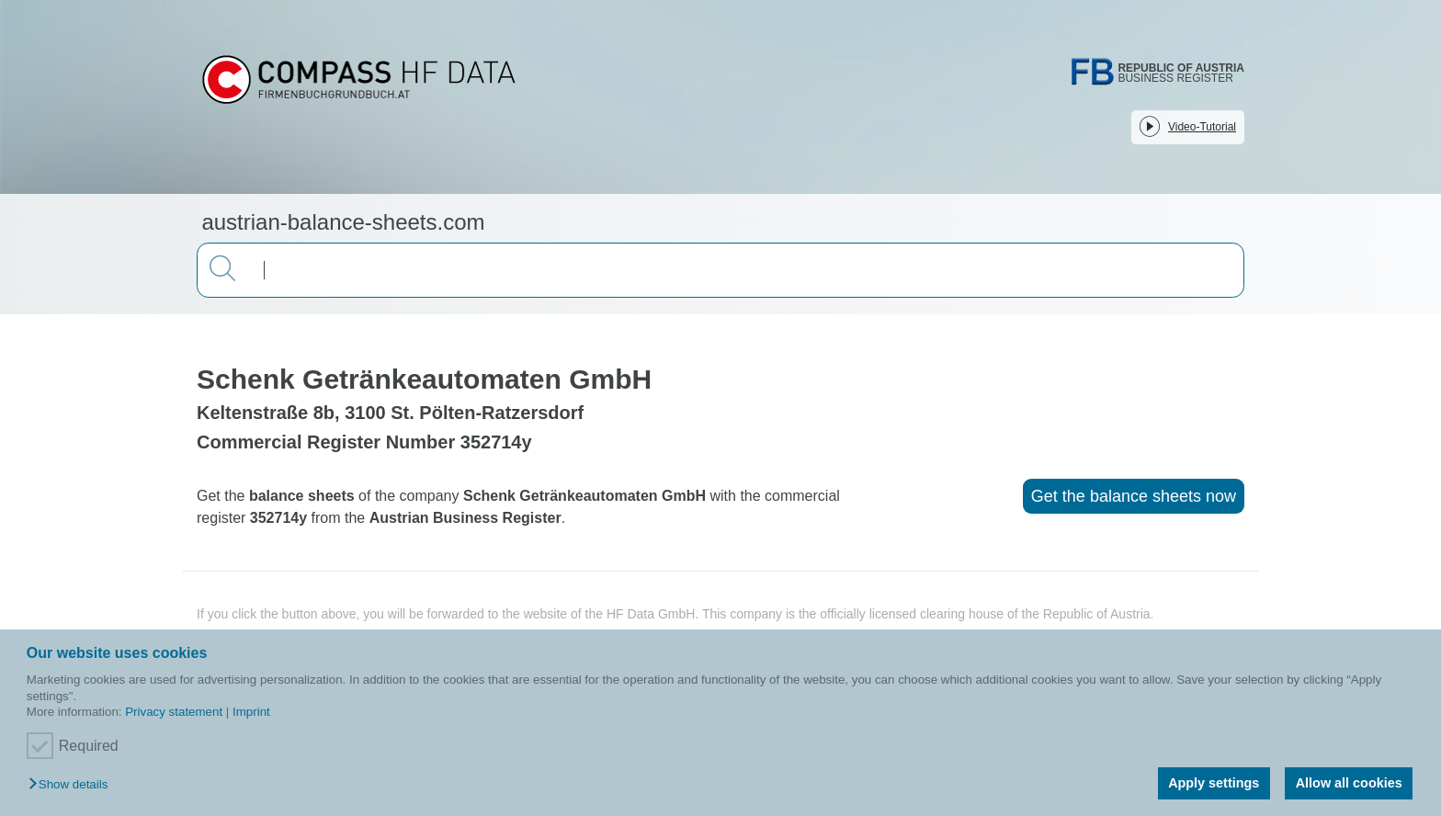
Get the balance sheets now (1133, 496)
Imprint (251, 712)
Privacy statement (173, 712)
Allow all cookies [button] (1349, 783)
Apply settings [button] (1213, 783)
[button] (73, 785)
